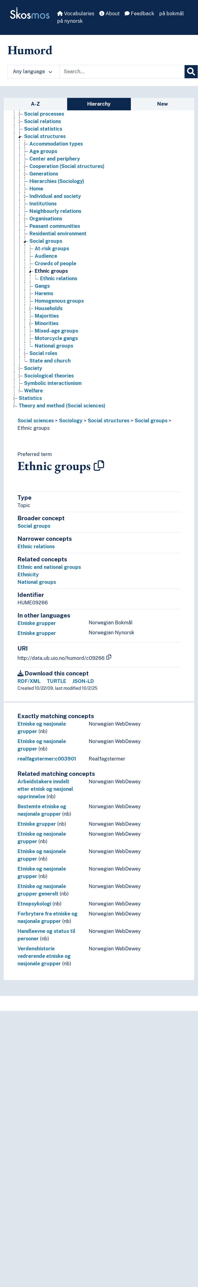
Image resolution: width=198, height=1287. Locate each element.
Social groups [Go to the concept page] (45, 241)
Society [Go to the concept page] (33, 368)
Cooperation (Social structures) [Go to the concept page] (66, 166)
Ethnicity (28, 575)
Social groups (151, 421)
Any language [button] (32, 71)
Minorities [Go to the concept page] (46, 323)
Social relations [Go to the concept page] (42, 121)
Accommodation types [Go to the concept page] (56, 144)
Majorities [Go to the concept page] (47, 316)
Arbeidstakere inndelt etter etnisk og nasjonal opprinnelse (45, 789)
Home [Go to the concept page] (36, 189)
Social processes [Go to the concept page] (44, 114)
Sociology (70, 421)
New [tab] (162, 104)
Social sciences (35, 421)
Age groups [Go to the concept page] (43, 151)
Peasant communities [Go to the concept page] (54, 226)
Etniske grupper (36, 623)
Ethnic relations (36, 547)
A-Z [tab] (35, 104)
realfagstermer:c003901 (46, 759)
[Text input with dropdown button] (122, 72)
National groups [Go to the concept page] (54, 346)
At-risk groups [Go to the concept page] (52, 249)
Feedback (139, 14)
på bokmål (171, 14)
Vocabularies (75, 14)
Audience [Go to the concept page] (46, 256)
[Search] (191, 72)
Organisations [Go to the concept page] (45, 219)
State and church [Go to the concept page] (50, 361)
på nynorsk (70, 21)
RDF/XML (29, 681)
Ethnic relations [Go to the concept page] (58, 278)
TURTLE (56, 681)
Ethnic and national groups (49, 567)
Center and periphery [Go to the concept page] (54, 159)
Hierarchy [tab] (99, 104)
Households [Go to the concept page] (48, 308)
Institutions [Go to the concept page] (43, 204)
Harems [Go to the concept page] (44, 293)
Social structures (108, 421)
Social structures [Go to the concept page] (45, 136)
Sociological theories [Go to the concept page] (49, 376)
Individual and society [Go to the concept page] (55, 196)
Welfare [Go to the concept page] (33, 391)
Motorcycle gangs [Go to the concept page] (56, 338)
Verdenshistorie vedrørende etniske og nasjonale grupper (44, 956)
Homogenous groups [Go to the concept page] (59, 301)
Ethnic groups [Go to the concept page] (51, 271)
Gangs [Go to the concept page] (42, 286)
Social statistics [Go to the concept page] (43, 129)
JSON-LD (83, 681)
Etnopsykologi (34, 904)
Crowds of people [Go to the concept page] (55, 264)
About (109, 14)
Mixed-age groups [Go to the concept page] (56, 331)
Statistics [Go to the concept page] (30, 398)
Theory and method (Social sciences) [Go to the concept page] (62, 406)
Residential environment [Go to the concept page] (58, 234)
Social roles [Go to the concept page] (43, 353)
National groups (36, 582)
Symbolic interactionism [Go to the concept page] (53, 383)
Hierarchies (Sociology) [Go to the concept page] (56, 181)
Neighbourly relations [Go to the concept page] (55, 211)
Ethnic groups (33, 428)
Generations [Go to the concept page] (43, 174)
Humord (29, 50)
